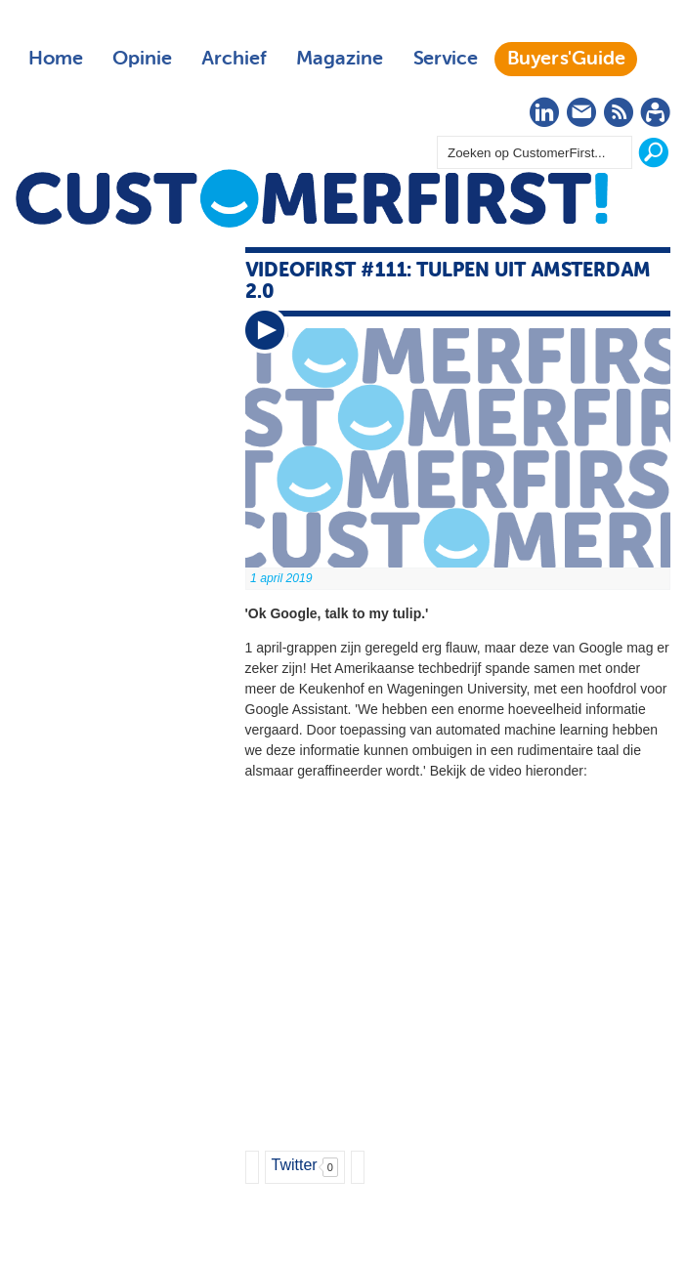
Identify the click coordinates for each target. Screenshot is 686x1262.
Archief (234, 58)
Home (55, 58)
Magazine (339, 58)
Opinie (142, 58)
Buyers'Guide (566, 58)
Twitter (295, 1165)
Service (445, 58)
